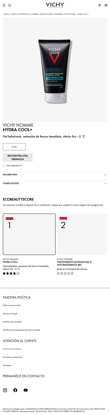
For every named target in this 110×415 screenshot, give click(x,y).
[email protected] (27, 411)
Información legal (10, 313)
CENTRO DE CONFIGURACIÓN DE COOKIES (21, 330)
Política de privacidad (12, 305)
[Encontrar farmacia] (18, 157)
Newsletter (7, 365)
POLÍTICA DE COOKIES (12, 321)
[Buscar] (9, 5)
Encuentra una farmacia (12, 357)
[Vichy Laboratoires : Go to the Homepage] (55, 5)
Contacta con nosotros (12, 348)
